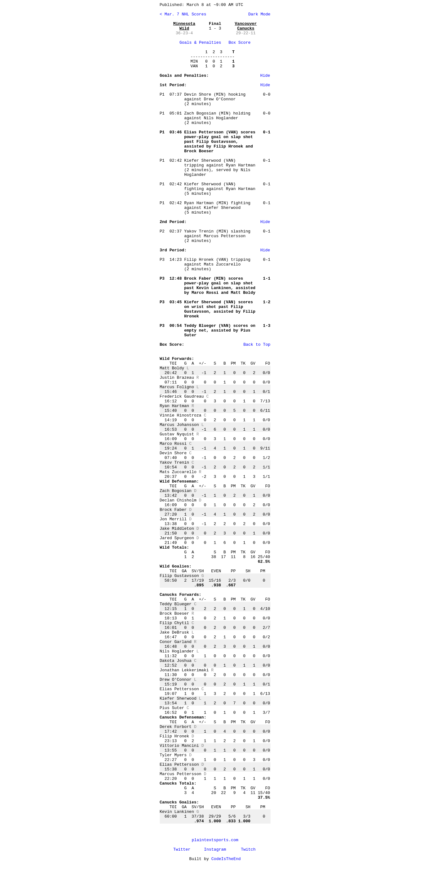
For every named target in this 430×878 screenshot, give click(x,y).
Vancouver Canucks (246, 26)
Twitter (182, 849)
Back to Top (257, 344)
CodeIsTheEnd (226, 859)
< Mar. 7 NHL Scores (183, 14)
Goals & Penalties (200, 42)
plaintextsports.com (215, 840)
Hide (265, 75)
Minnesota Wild (184, 26)
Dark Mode (258, 14)
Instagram (215, 849)
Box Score (239, 42)
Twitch (248, 849)
